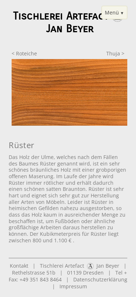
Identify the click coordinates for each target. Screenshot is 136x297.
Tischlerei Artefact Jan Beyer (79, 265)
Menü (112, 12)
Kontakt (19, 265)
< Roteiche (24, 53)
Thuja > (115, 53)
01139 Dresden (85, 272)
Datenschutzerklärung (100, 279)
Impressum (73, 286)
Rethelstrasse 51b (33, 272)
